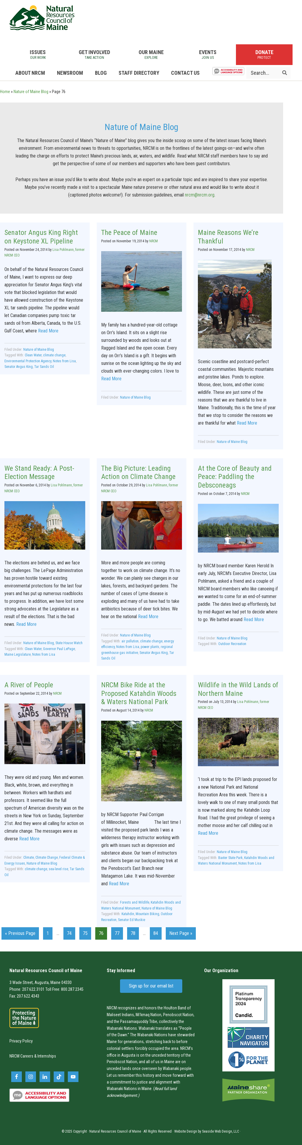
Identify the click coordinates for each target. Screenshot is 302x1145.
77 (118, 932)
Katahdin (128, 914)
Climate (28, 857)
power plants (150, 647)
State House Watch (69, 643)
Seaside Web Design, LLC (220, 1131)
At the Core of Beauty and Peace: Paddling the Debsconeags (235, 477)
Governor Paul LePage (59, 649)
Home (5, 91)
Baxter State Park (230, 858)
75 (87, 932)
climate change (54, 355)
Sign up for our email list (151, 986)
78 (134, 932)
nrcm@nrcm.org (199, 195)
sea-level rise (58, 869)
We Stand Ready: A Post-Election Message (39, 472)
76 (103, 932)
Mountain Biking (147, 914)
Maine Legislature (17, 654)
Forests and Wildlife (134, 902)
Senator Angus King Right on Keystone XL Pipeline (41, 236)
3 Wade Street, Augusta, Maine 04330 (40, 982)
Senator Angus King (18, 367)
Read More (48, 331)
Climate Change (46, 857)
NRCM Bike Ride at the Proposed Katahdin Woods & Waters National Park (138, 693)
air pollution (130, 641)
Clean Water (33, 355)
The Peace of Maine (129, 232)
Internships (46, 1056)
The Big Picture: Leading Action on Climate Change (138, 472)
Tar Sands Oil (44, 367)
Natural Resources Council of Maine (41, 17)
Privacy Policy (21, 1041)
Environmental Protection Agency (27, 361)
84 (157, 932)
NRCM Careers (21, 1056)
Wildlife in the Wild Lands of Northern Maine (238, 689)
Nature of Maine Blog (31, 91)
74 (71, 932)
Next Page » (180, 934)
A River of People (28, 685)
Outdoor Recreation (232, 644)
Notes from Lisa (64, 361)
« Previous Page (20, 934)
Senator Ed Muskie (131, 920)
